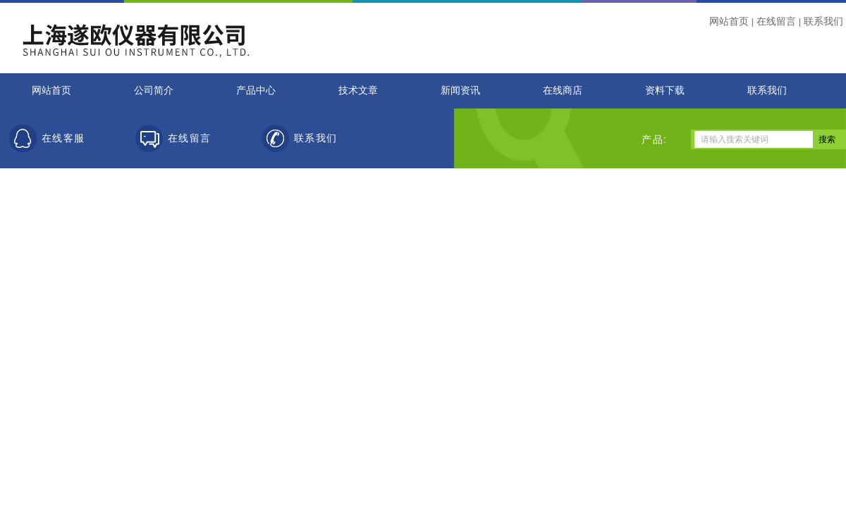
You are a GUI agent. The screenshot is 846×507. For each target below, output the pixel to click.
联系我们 (823, 21)
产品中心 (256, 90)
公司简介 (153, 90)
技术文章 (358, 90)
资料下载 (665, 90)
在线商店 (562, 90)
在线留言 (776, 21)
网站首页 (729, 21)
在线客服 (63, 138)
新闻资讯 (460, 90)
